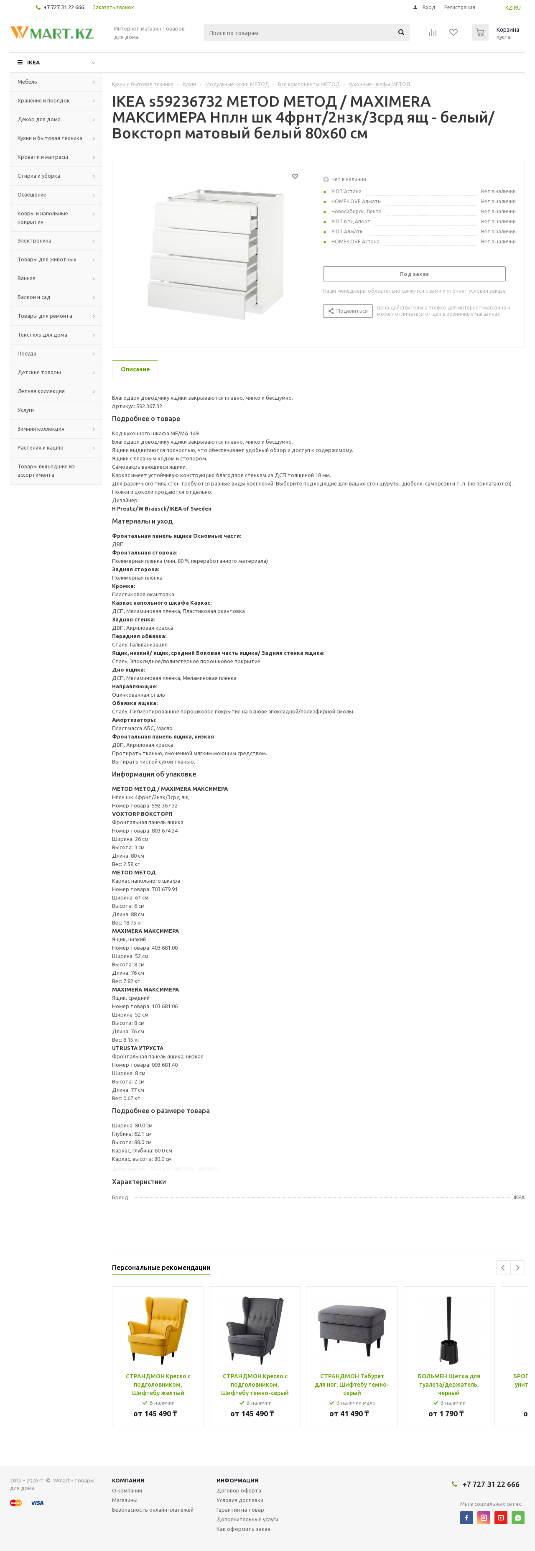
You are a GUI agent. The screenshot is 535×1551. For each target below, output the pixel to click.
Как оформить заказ (243, 1529)
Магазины (125, 1500)
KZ (508, 7)
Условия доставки (240, 1500)
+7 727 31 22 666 (63, 7)
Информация (237, 1480)
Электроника (34, 240)
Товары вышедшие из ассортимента (46, 470)
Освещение (32, 194)
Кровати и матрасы (43, 157)
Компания (128, 1480)
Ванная (27, 278)
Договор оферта (239, 1490)
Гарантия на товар (240, 1510)
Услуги (26, 410)
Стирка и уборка (39, 176)
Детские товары (39, 372)
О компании (127, 1490)
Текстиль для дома (42, 334)
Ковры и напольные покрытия (43, 217)
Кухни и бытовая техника (50, 138)
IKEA (33, 62)
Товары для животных (47, 259)
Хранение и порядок (44, 100)
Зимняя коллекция (41, 429)
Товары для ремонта (45, 316)
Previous (503, 1268)
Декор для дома (39, 119)
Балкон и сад (34, 297)
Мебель (27, 81)
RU (517, 7)
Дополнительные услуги (247, 1519)
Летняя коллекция (41, 391)
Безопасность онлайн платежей (153, 1510)
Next (518, 1268)
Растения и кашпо (41, 447)
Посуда (27, 353)
